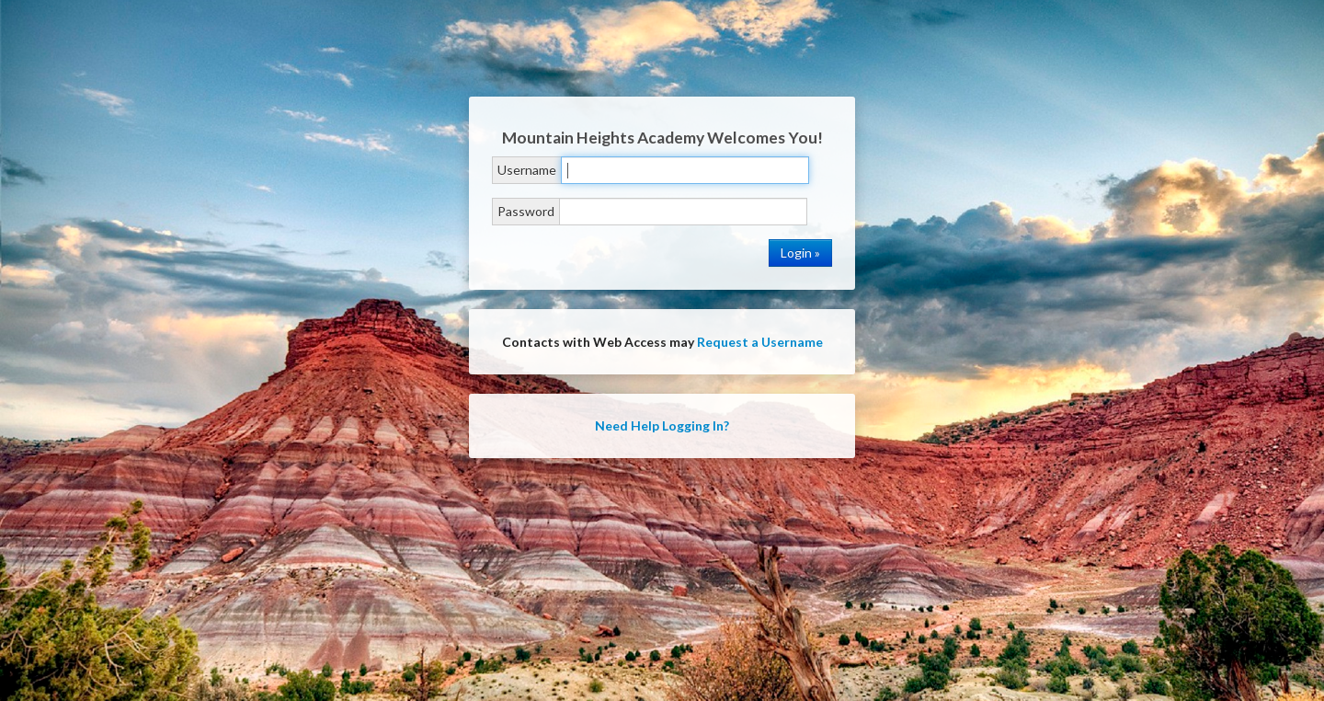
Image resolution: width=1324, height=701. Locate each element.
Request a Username (760, 342)
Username (526, 170)
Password (525, 211)
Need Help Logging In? (662, 425)
